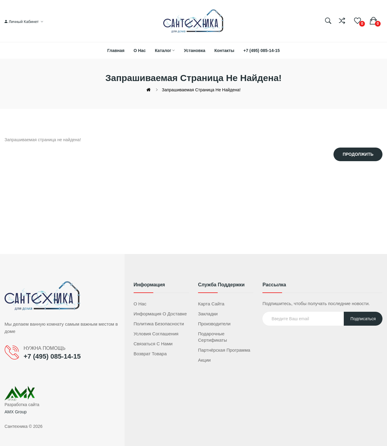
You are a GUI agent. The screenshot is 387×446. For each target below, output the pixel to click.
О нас (140, 303)
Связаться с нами (153, 343)
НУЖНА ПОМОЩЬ (44, 348)
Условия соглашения (156, 333)
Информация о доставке (160, 313)
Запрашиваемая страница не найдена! (201, 89)
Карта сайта (211, 303)
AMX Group (16, 411)
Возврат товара (150, 353)
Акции (204, 360)
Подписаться (363, 318)
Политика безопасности (159, 323)
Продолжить (358, 154)
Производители (214, 323)
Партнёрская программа (224, 350)
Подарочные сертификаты (212, 337)
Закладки (208, 313)
